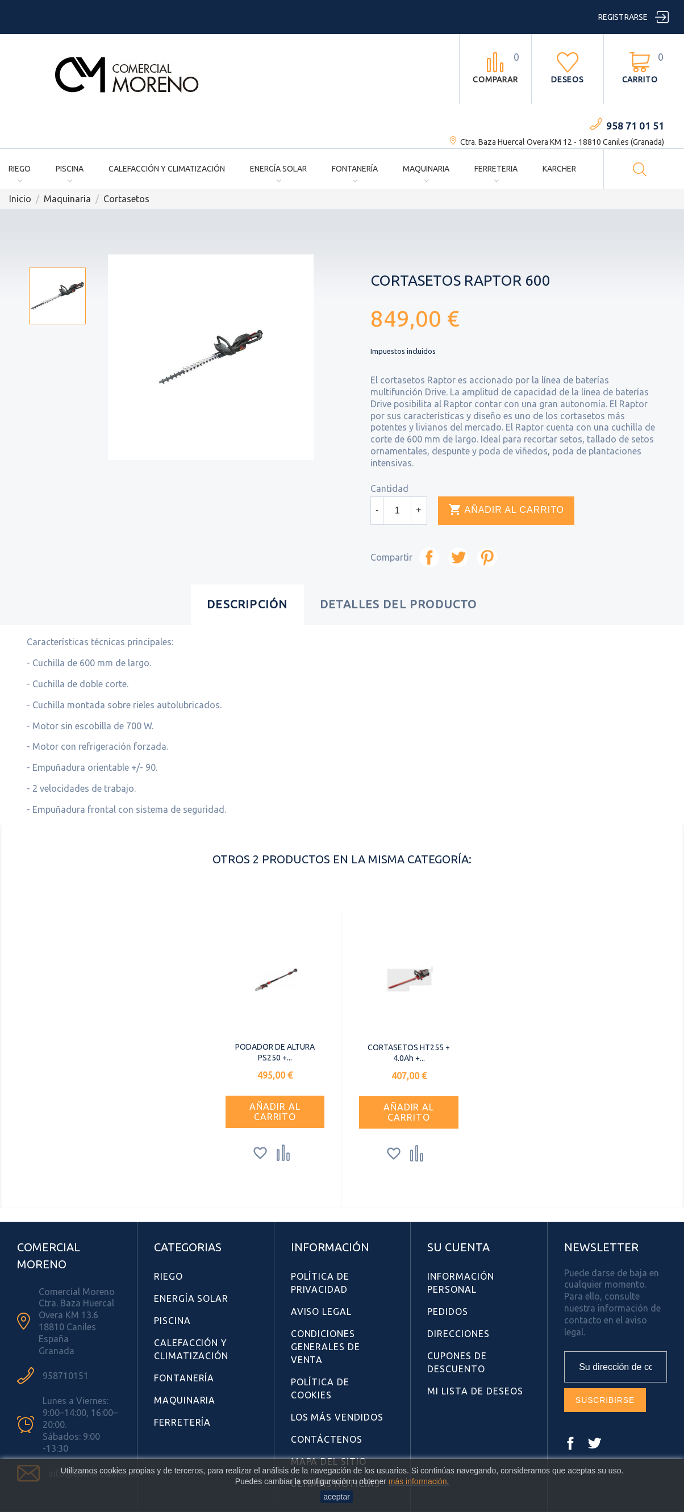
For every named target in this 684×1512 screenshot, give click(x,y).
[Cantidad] (397, 510)
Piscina (70, 168)
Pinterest (487, 557)
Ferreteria (496, 168)
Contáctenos (327, 1439)
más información (418, 1481)
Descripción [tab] (247, 604)
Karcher (559, 168)
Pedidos (447, 1311)
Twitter (594, 1443)
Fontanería (355, 168)
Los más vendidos (337, 1417)
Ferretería (182, 1422)
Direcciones (458, 1334)
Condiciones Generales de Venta (326, 1347)
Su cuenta (458, 1247)
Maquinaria (426, 168)
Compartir (429, 557)
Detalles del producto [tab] (398, 604)
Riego (20, 168)
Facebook (570, 1443)
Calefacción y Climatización (167, 168)
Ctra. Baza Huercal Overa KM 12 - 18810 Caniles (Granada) (562, 142)
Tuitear (458, 557)
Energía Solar (278, 168)
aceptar (336, 1496)
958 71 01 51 (635, 125)
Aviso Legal (321, 1311)
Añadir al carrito (506, 510)
